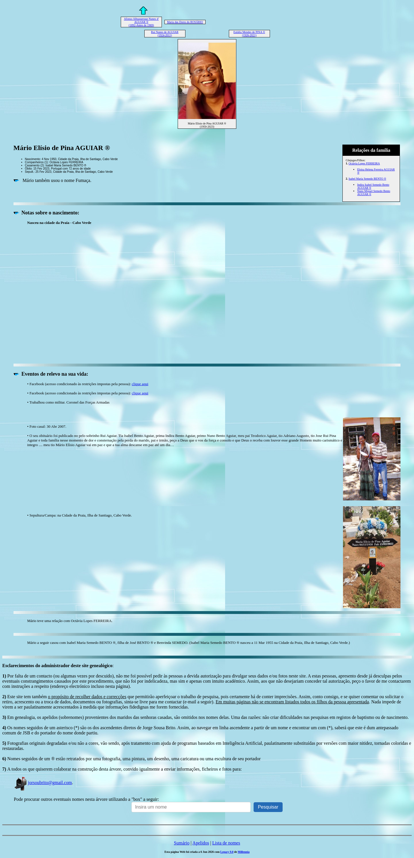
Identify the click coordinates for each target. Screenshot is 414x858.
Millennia (244, 851)
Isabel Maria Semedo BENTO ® (367, 178)
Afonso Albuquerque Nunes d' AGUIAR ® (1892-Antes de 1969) (141, 22)
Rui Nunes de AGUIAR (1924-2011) (164, 33)
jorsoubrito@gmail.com (43, 782)
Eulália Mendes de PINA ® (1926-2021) (249, 33)
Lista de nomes (226, 842)
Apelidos (200, 842)
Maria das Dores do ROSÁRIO (185, 22)
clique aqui (140, 384)
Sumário (181, 842)
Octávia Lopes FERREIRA (364, 163)
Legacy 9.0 (226, 851)
